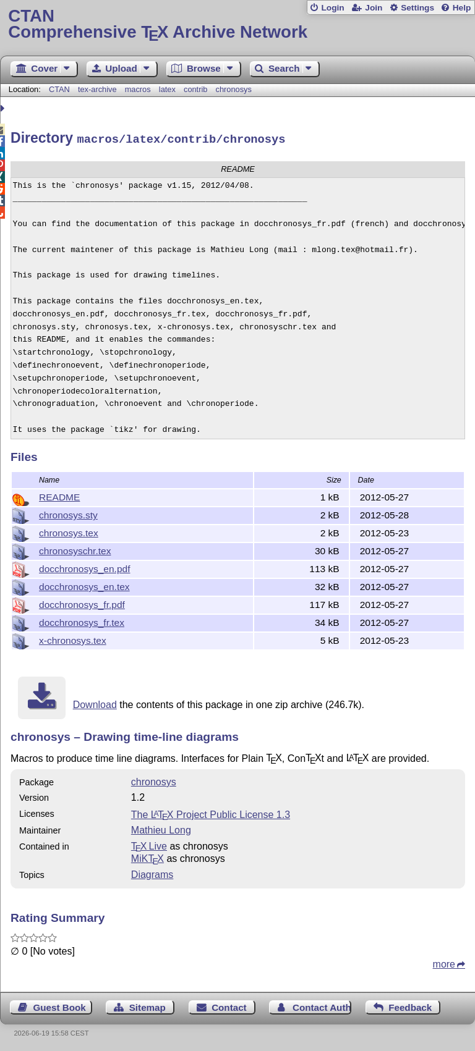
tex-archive (97, 89)
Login (332, 7)
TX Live (149, 844)
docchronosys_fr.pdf (82, 602)
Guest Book (59, 1005)
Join (373, 7)
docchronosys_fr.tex (81, 620)
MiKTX (147, 856)
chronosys (234, 89)
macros (138, 89)
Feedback (410, 1005)
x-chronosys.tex (72, 638)
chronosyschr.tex (75, 549)
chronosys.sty (68, 513)
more (444, 962)
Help (462, 7)
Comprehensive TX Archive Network (237, 24)
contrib (195, 89)
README (59, 495)
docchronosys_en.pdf (85, 567)
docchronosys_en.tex (84, 585)
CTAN (59, 89)
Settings (417, 7)
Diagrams (152, 872)
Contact (229, 1005)
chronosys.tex (68, 531)
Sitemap (147, 1005)
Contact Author (322, 1005)
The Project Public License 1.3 (210, 813)
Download (95, 703)
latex (167, 89)
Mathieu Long (161, 828)
